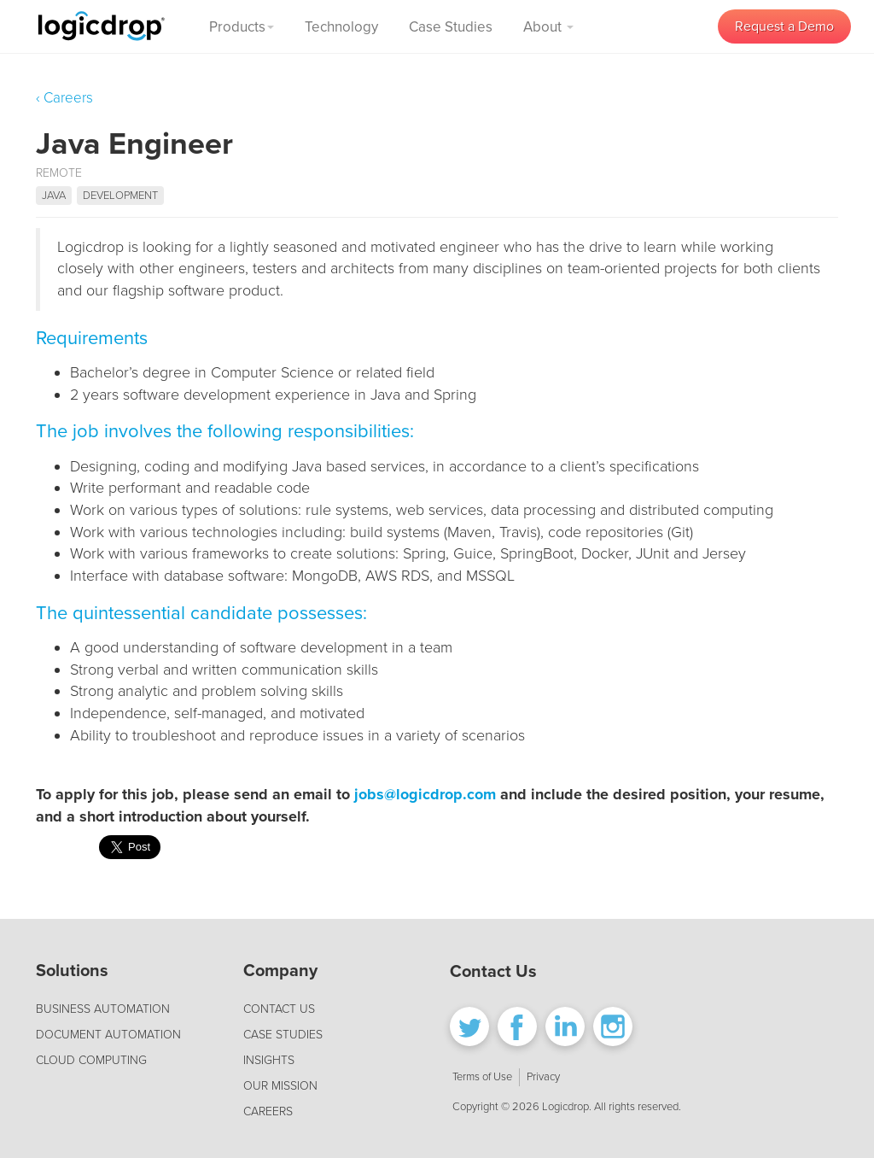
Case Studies (450, 27)
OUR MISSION (280, 1086)
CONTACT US (279, 1009)
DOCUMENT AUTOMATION (108, 1034)
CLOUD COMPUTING (91, 1060)
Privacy (543, 1077)
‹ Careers (64, 98)
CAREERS (268, 1111)
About (548, 27)
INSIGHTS (268, 1060)
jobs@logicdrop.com (425, 794)
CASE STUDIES (283, 1034)
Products (241, 27)
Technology (341, 27)
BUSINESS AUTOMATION (103, 1009)
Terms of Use (482, 1077)
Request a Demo (784, 26)
